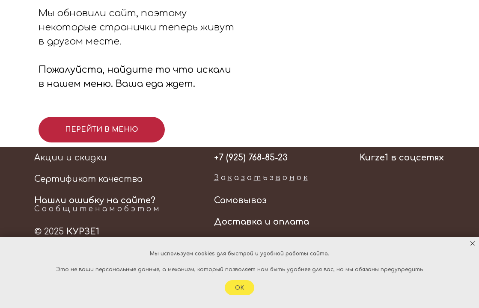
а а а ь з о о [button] (261, 178)
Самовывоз (240, 200)
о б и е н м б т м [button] (96, 209)
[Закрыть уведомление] (472, 243)
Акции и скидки (70, 158)
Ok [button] (239, 288)
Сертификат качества (88, 179)
